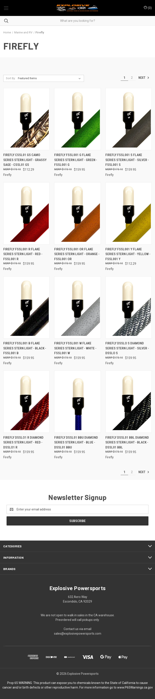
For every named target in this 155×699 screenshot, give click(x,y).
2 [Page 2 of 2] (132, 77)
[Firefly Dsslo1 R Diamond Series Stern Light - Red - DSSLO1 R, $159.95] (26, 401)
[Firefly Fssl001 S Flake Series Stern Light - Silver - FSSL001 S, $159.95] (128, 119)
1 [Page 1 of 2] (124, 77)
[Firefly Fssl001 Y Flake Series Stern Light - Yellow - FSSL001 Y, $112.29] (128, 213)
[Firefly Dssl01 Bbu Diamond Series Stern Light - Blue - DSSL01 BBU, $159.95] (77, 401)
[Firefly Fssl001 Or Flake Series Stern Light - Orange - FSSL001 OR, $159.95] (77, 213)
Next (143, 78)
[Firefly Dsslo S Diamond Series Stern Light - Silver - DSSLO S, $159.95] (128, 307)
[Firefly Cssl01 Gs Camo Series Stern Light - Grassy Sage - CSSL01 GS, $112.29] (26, 119)
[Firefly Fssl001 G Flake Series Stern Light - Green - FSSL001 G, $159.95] (77, 119)
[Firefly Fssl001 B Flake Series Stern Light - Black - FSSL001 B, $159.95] (26, 307)
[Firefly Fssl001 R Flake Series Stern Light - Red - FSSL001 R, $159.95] (26, 213)
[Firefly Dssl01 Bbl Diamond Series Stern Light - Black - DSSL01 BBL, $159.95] (128, 401)
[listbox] (50, 78)
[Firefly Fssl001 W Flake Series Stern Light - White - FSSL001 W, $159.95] (77, 307)
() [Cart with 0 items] (148, 8)
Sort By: (11, 78)
